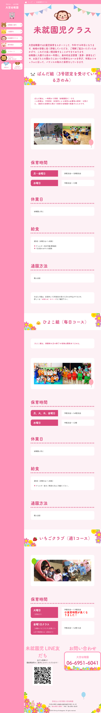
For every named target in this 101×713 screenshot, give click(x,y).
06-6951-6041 (82, 662)
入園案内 (11, 31)
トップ (30, 2)
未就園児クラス (13, 38)
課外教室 (11, 45)
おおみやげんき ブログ (17, 67)
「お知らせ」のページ (48, 299)
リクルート (11, 51)
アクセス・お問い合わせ (12, 58)
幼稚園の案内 (12, 25)
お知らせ (6, 67)
